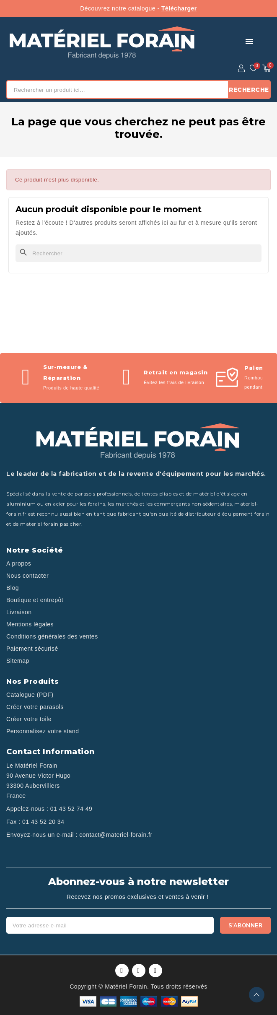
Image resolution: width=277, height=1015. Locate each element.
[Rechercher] (138, 253)
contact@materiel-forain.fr (115, 834)
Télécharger (179, 8)
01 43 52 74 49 (71, 808)
